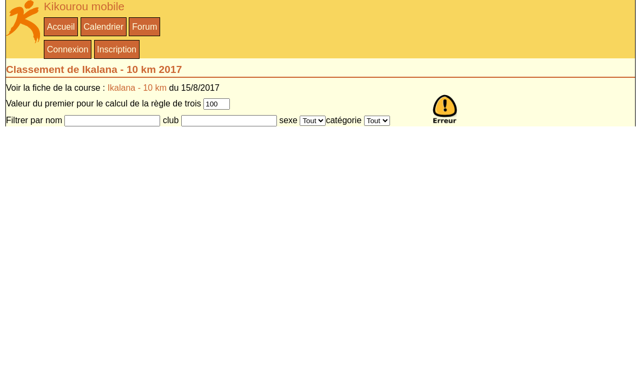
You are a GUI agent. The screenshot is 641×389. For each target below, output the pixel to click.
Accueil (61, 26)
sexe (288, 120)
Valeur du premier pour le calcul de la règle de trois (103, 103)
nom (53, 120)
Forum (144, 26)
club (171, 120)
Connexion (68, 49)
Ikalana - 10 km (137, 87)
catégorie (343, 120)
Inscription (116, 49)
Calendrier (103, 26)
